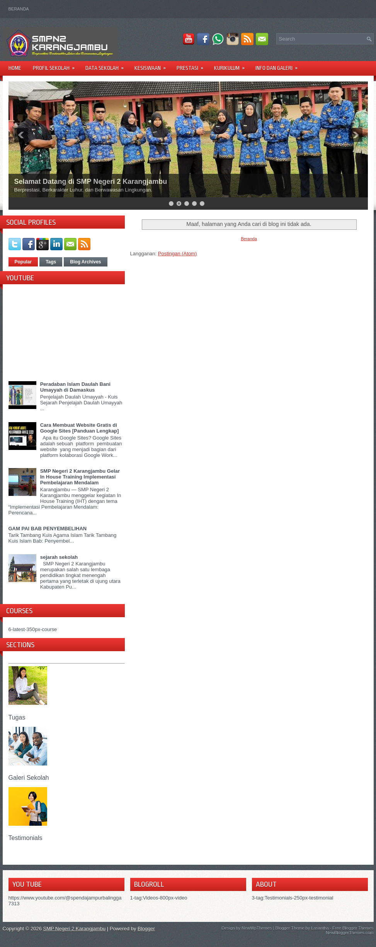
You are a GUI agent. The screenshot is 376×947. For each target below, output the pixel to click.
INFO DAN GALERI (279, 65)
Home (15, 68)
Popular (23, 262)
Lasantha (319, 928)
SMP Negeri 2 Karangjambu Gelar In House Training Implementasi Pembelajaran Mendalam (80, 476)
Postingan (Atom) (177, 253)
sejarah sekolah (59, 557)
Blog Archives (85, 262)
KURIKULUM (232, 65)
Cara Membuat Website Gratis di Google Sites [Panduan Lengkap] (79, 428)
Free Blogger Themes (352, 928)
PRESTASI (192, 65)
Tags (51, 262)
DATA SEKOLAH (107, 65)
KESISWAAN (152, 65)
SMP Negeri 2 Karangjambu (74, 929)
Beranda (19, 9)
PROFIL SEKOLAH (56, 65)
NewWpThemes (257, 928)
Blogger (146, 929)
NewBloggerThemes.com (350, 932)
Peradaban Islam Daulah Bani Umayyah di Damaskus (75, 387)
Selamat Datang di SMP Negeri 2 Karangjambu (90, 181)
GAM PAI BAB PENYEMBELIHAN (48, 528)
